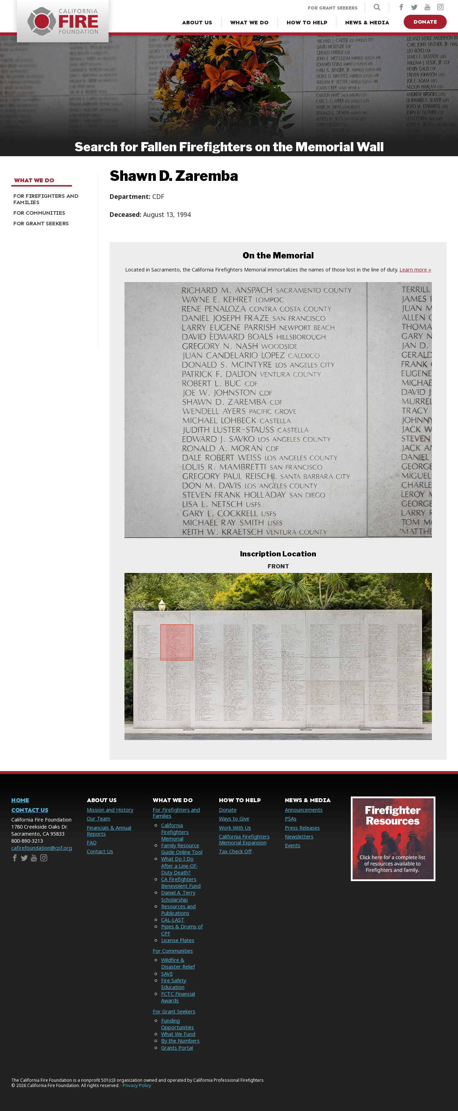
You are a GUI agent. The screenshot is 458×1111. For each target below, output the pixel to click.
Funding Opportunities (177, 1024)
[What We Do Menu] (249, 23)
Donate (425, 21)
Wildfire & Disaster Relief (178, 963)
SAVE (167, 973)
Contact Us (29, 810)
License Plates (177, 940)
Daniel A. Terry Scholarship (178, 896)
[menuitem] (52, 199)
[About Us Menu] (197, 23)
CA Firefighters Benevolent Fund (181, 882)
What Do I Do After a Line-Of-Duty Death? (179, 865)
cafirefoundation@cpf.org (41, 847)
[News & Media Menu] (367, 23)
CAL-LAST (172, 919)
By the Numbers (180, 1040)
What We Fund (178, 1034)
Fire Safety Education (173, 983)
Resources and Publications (178, 909)
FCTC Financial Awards (178, 997)
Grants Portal (177, 1047)
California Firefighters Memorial (175, 832)
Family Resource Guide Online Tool (181, 848)
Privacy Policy (137, 1085)
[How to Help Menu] (307, 23)
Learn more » (415, 269)
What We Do (34, 180)
